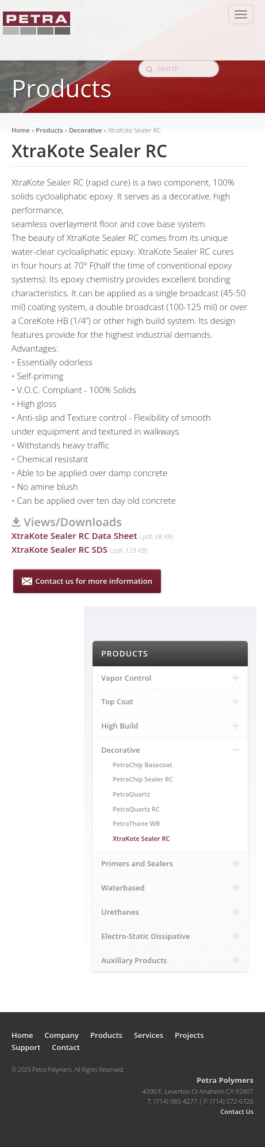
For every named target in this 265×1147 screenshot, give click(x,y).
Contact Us (237, 1111)
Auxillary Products (170, 960)
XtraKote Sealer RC (141, 838)
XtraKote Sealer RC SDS (59, 549)
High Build (170, 725)
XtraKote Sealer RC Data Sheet (74, 535)
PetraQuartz (131, 794)
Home (20, 130)
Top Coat (170, 701)
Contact (66, 1047)
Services (148, 1035)
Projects (189, 1035)
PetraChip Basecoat (142, 764)
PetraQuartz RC (136, 809)
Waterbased (170, 887)
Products (49, 130)
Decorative (85, 130)
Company (62, 1035)
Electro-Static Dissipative (170, 936)
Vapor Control (170, 678)
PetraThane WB (136, 823)
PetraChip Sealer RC (143, 779)
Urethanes (170, 912)
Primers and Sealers (170, 863)
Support (25, 1047)
